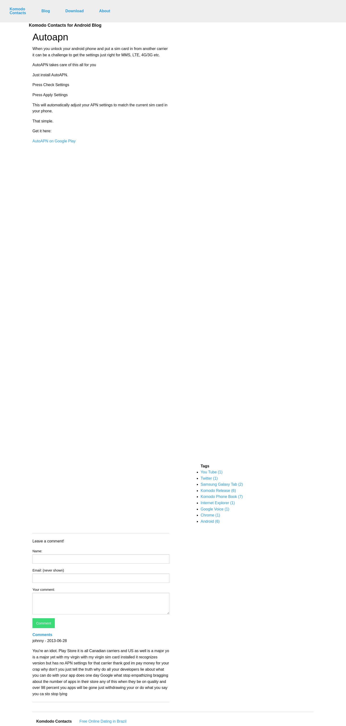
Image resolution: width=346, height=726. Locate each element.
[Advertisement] (222, 102)
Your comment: (43, 590)
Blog (45, 11)
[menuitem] (18, 11)
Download (74, 11)
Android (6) (210, 521)
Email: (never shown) (48, 570)
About (104, 11)
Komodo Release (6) (218, 491)
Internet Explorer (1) (218, 503)
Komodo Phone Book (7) (222, 497)
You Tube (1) (211, 472)
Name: (37, 551)
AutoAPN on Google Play (54, 141)
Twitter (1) (209, 478)
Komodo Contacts (18, 11)
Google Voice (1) (215, 509)
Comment (43, 623)
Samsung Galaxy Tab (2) (222, 484)
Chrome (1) (210, 515)
